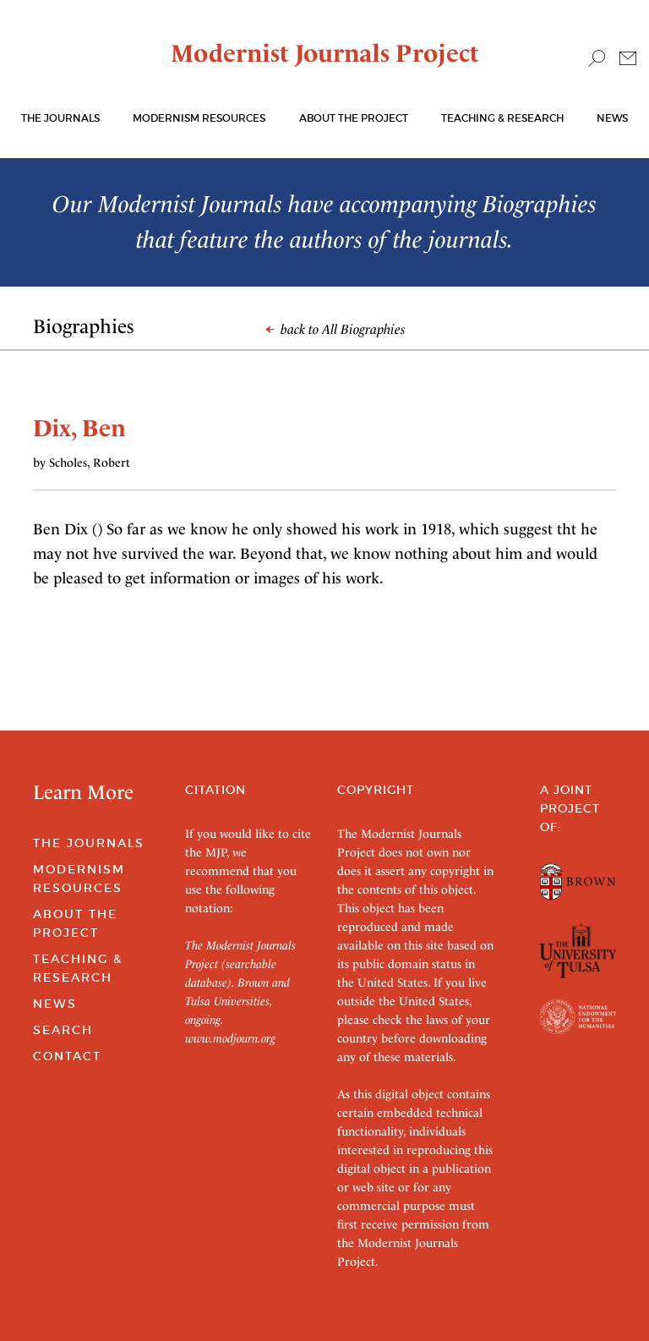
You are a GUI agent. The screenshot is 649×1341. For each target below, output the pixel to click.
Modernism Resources (199, 118)
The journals (60, 118)
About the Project (353, 118)
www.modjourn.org (230, 1038)
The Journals (89, 843)
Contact (67, 1056)
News (612, 118)
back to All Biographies (335, 329)
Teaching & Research (502, 118)
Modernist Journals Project (325, 53)
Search (63, 1029)
